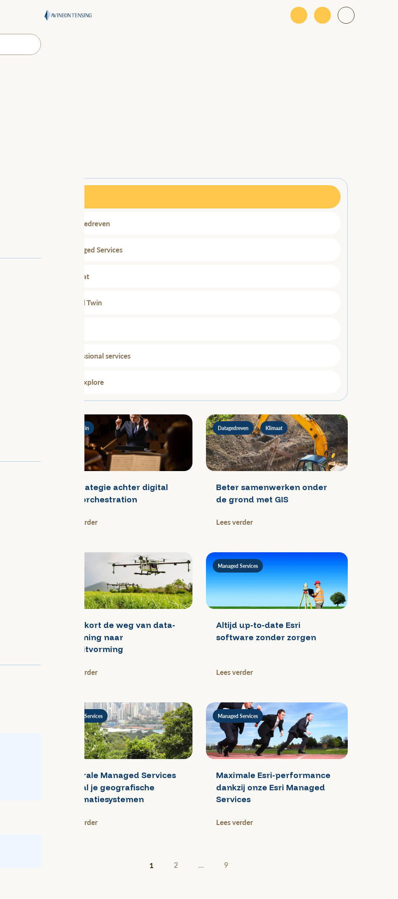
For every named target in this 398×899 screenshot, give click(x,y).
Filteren (69, 159)
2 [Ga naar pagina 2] (176, 865)
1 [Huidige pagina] (151, 865)
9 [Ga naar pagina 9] (226, 865)
